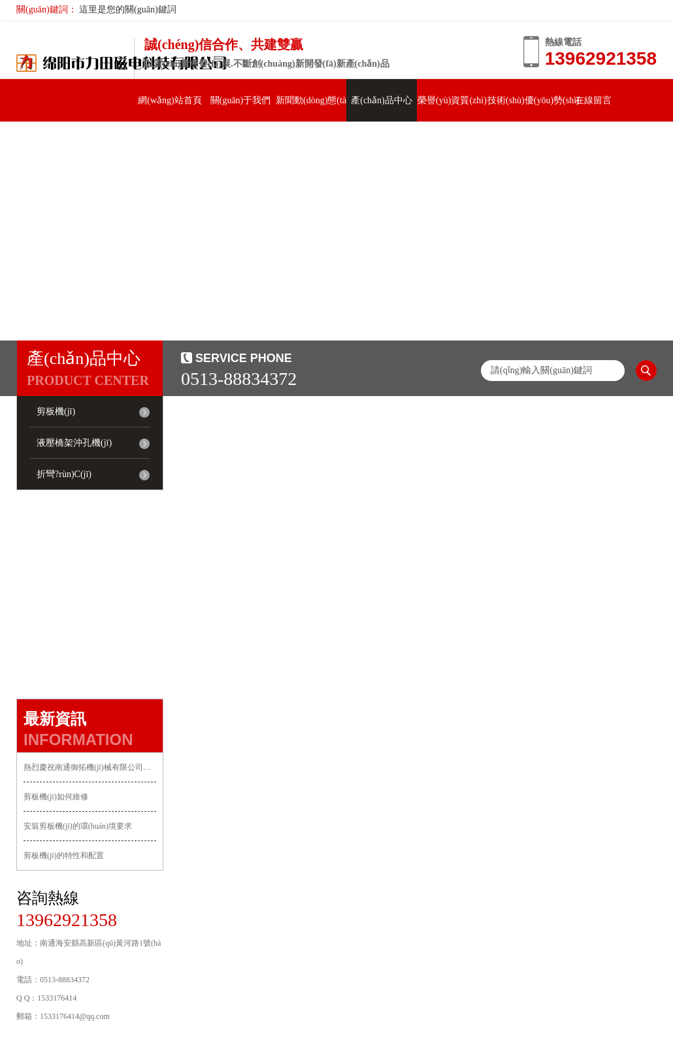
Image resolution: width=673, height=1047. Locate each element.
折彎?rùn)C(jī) (64, 474)
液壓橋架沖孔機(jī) (74, 443)
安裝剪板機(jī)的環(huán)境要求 (78, 826)
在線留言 (593, 100)
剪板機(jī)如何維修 (56, 796)
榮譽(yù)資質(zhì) (452, 100)
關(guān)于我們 (240, 100)
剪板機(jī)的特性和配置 (64, 855)
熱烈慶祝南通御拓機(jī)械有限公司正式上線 (90, 767)
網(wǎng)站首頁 (169, 100)
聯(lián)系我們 (52, 143)
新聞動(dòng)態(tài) (314, 100)
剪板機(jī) (56, 411)
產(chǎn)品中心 (381, 100)
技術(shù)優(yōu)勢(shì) (533, 100)
